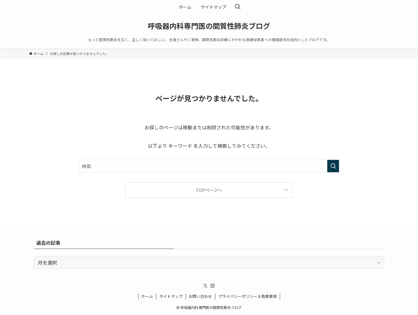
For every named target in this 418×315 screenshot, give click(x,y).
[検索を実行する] (333, 166)
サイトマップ (171, 296)
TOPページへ (209, 190)
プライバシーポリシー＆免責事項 (247, 296)
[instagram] (212, 286)
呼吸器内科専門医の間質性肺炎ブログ (209, 25)
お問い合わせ (200, 296)
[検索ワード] (209, 166)
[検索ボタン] (237, 7)
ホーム (147, 296)
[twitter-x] (205, 286)
